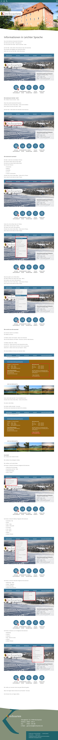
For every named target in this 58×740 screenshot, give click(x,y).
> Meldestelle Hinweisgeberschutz (34, 737)
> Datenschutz (37, 734)
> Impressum (30, 734)
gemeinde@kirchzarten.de (35, 726)
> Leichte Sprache (45, 733)
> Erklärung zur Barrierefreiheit (34, 733)
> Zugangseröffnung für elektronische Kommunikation (38, 736)
